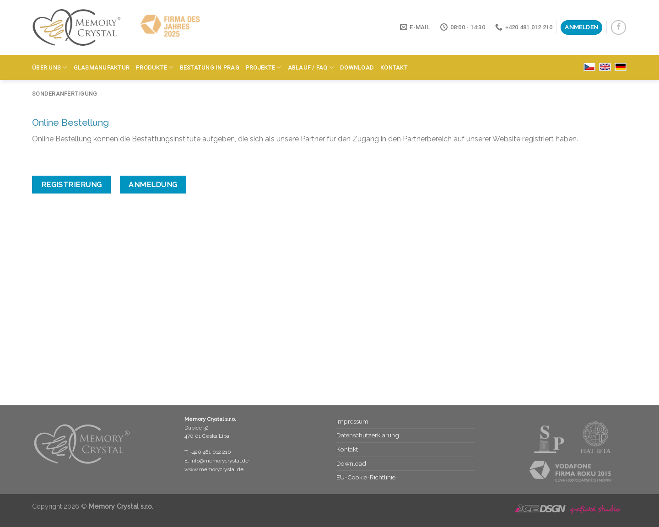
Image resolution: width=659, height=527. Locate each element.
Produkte (154, 67)
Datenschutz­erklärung (367, 435)
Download (357, 67)
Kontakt (394, 67)
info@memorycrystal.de (219, 460)
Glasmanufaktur (102, 67)
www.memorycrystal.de (213, 469)
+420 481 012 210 (210, 452)
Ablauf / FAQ (311, 67)
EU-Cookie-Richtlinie (365, 477)
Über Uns (49, 67)
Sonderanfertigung (64, 93)
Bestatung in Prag (209, 67)
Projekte (263, 67)
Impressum (352, 421)
